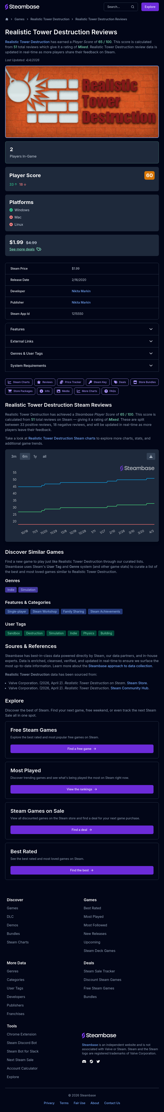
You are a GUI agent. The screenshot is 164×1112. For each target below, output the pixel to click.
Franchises (15, 1014)
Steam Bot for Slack (23, 1051)
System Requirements (82, 365)
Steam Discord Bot (22, 1043)
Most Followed (95, 925)
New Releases (95, 933)
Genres (12, 971)
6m (25, 456)
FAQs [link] (110, 391)
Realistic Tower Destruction (50, 19)
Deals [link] (120, 382)
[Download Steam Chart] (151, 456)
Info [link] (45, 391)
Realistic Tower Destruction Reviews (101, 19)
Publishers (15, 1005)
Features (82, 329)
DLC (10, 916)
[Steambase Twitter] (98, 1061)
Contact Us (112, 1103)
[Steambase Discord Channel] (84, 1061)
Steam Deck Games (99, 951)
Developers (16, 997)
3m (13, 456)
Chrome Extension (21, 1034)
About (95, 1103)
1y (35, 456)
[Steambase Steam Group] (91, 1061)
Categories (15, 980)
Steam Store (137, 683)
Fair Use (79, 1103)
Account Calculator (22, 1068)
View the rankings (82, 789)
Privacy (49, 1103)
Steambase (90, 1045)
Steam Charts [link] (19, 382)
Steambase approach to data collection (120, 666)
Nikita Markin (81, 291)
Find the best (82, 870)
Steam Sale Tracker (99, 971)
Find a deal (82, 829)
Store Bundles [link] (144, 382)
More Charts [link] (87, 391)
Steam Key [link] (98, 382)
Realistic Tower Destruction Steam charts (61, 438)
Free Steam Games (99, 988)
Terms (64, 1103)
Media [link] (63, 391)
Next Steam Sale (20, 1060)
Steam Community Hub (129, 688)
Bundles (13, 933)
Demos (12, 925)
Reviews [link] (45, 382)
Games (20, 19)
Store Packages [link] (20, 391)
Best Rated (92, 908)
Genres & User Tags (82, 353)
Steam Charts (18, 942)
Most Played (94, 916)
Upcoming (92, 942)
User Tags (15, 988)
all (44, 456)
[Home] (7, 19)
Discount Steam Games (102, 980)
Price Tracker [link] (70, 382)
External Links (82, 341)
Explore (150, 7)
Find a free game (82, 748)
